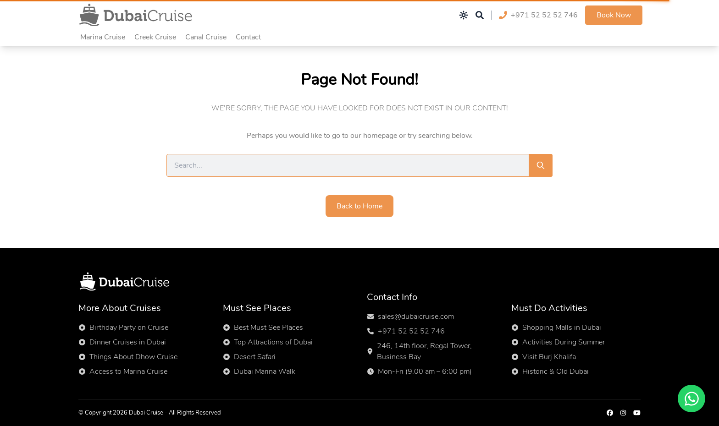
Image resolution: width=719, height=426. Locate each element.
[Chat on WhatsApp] (691, 398)
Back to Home (359, 206)
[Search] (541, 165)
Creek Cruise (155, 37)
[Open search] (480, 15)
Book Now (614, 15)
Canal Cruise (206, 37)
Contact (248, 37)
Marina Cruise (102, 37)
